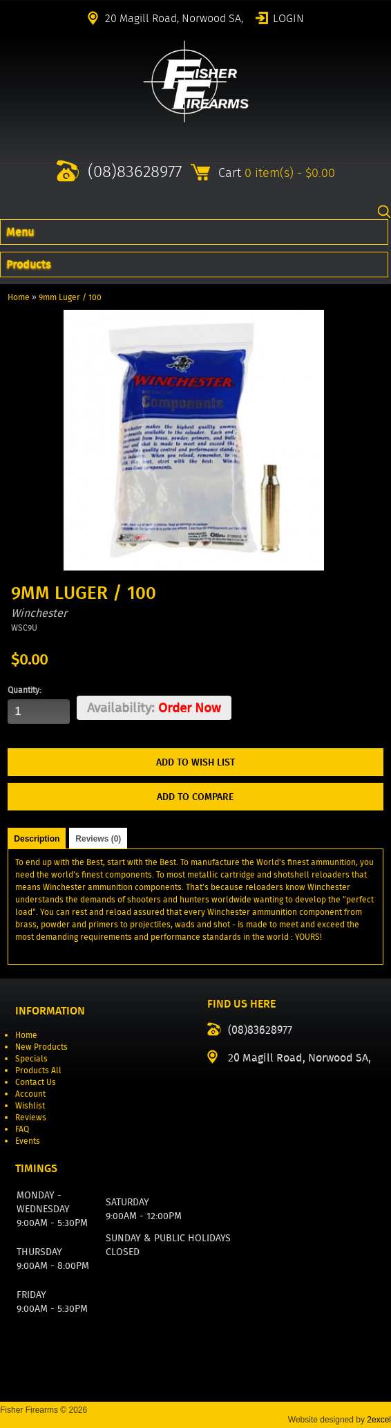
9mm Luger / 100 (70, 297)
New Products (41, 1047)
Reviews (30, 1117)
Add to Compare (195, 797)
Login (288, 17)
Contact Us (35, 1082)
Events (27, 1141)
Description (36, 839)
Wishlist (30, 1105)
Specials (31, 1058)
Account (30, 1094)
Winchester (39, 613)
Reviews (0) (98, 839)
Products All (38, 1070)
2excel (379, 1420)
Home (19, 297)
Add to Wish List (195, 762)
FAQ (22, 1129)
